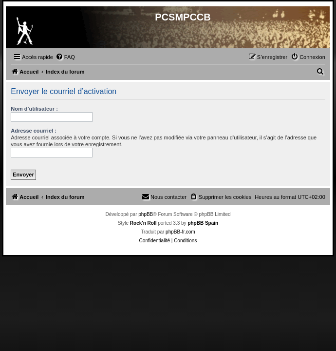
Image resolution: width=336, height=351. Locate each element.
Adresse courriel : (33, 131)
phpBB (145, 214)
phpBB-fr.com (180, 231)
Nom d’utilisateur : (34, 109)
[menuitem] (65, 57)
